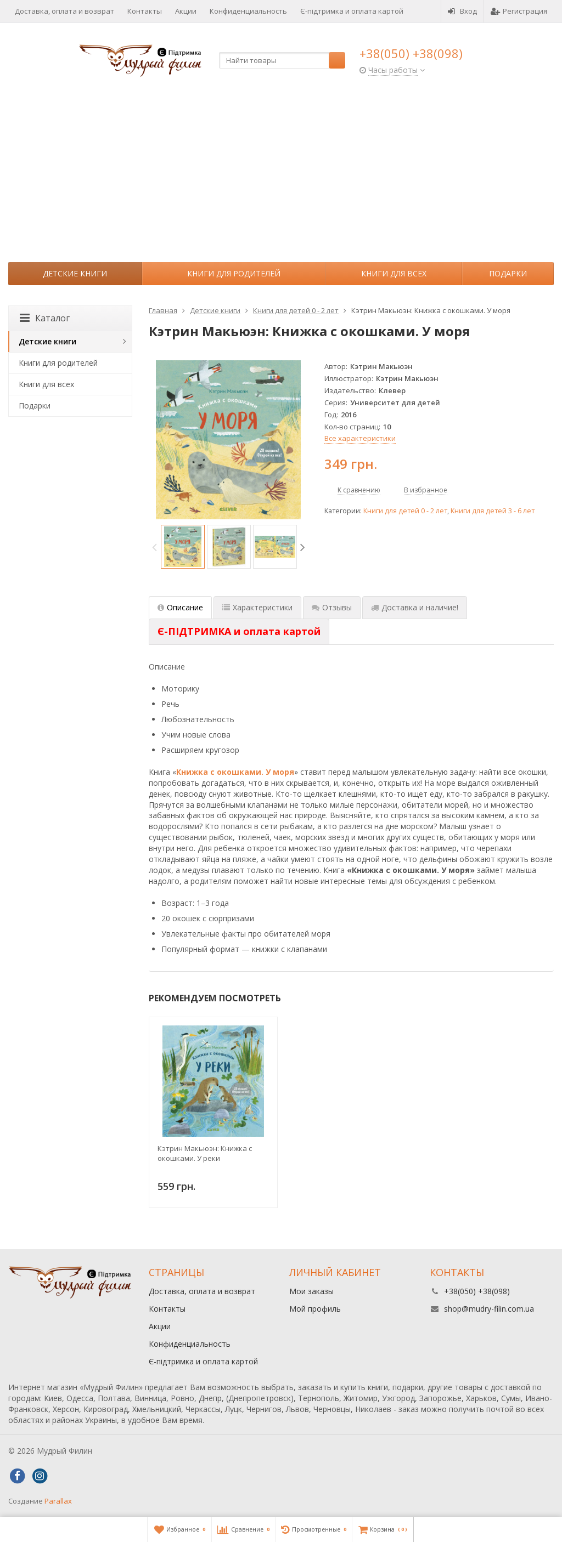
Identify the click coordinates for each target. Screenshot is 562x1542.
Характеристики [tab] (257, 607)
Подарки (508, 273)
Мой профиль (315, 1308)
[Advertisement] (281, 180)
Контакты (144, 11)
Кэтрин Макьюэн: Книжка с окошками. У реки (205, 1153)
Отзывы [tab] (332, 607)
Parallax (58, 1501)
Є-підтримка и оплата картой (351, 11)
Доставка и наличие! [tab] (414, 607)
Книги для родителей (233, 273)
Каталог (45, 318)
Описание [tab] (180, 607)
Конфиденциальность (248, 11)
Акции (185, 11)
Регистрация (519, 11)
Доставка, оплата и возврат (64, 11)
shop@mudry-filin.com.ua (489, 1308)
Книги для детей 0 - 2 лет (405, 510)
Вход (462, 11)
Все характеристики (360, 438)
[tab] (239, 632)
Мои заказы (311, 1291)
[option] (183, 547)
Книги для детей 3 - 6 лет (493, 510)
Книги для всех (393, 273)
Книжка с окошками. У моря (235, 772)
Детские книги (75, 273)
